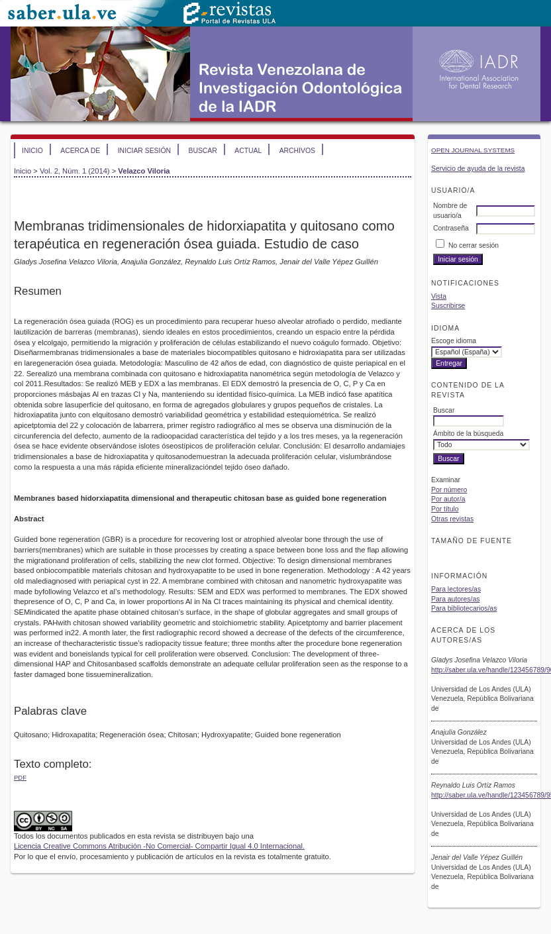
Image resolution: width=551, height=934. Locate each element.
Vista (438, 296)
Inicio (32, 150)
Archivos (297, 150)
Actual (248, 150)
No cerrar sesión (473, 245)
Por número (449, 489)
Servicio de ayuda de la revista (478, 168)
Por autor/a (448, 499)
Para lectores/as (456, 589)
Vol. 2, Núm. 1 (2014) (75, 171)
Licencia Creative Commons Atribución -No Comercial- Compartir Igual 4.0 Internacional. (159, 846)
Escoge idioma (453, 340)
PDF (20, 777)
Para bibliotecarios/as (464, 608)
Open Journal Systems (473, 150)
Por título (445, 509)
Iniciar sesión (144, 150)
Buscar (202, 150)
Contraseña (451, 228)
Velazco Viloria (144, 171)
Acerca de (80, 150)
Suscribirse (448, 305)
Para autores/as (455, 599)
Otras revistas (452, 519)
